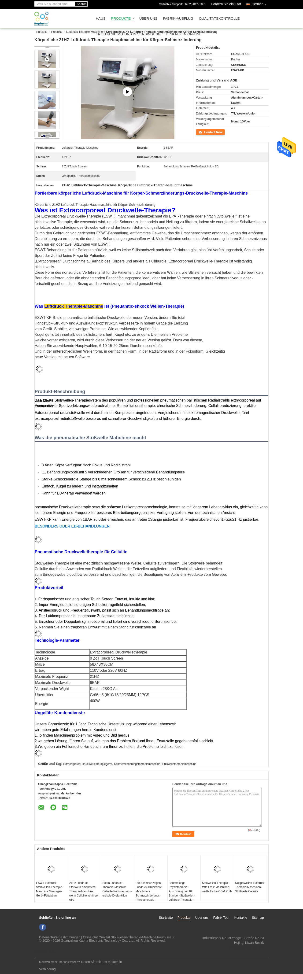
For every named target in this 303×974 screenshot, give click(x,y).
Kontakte (240, 917)
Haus (101, 18)
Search (81, 4)
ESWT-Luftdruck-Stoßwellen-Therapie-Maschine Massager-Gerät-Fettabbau (49, 889)
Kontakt (201, 131)
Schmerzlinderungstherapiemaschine (137, 764)
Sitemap (258, 917)
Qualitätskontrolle (219, 18)
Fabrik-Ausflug (178, 18)
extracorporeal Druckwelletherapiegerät (87, 764)
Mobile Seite (45, 952)
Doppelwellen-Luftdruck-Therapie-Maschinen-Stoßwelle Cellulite (250, 887)
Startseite (42, 31)
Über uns (148, 18)
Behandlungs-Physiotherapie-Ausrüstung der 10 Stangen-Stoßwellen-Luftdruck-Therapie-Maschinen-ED (182, 893)
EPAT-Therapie (181, 216)
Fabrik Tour (221, 917)
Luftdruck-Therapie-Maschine (84, 31)
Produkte (121, 18)
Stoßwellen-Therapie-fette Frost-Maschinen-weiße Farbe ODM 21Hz (217, 887)
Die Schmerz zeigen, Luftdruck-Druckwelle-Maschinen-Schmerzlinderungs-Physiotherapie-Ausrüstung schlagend (149, 893)
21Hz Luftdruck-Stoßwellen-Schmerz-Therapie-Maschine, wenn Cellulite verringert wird (84, 891)
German (260, 3)
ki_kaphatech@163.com (246, 947)
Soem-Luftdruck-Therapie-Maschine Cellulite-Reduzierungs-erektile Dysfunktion (117, 889)
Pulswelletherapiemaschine (179, 764)
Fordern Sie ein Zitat (226, 4)
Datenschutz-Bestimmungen (59, 937)
